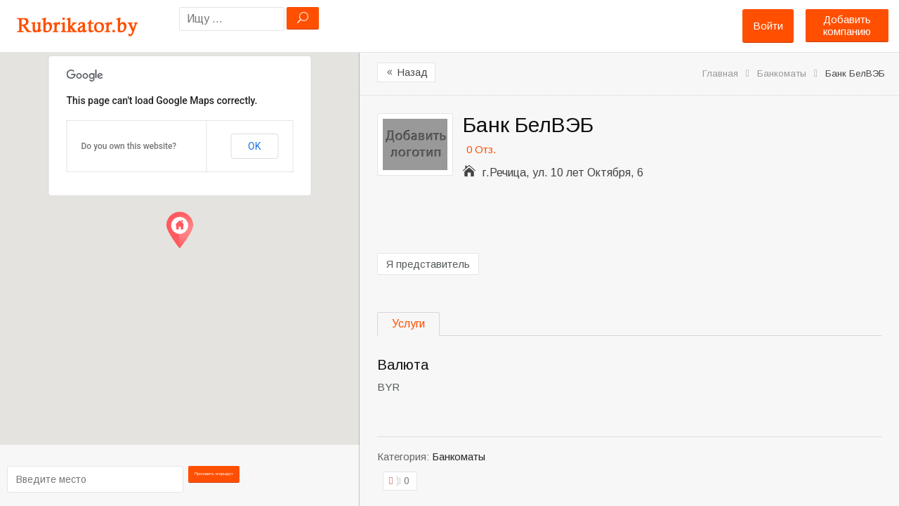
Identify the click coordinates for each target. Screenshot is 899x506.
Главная (720, 73)
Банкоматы (781, 73)
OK (254, 146)
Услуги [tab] (408, 324)
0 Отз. (481, 149)
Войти (768, 26)
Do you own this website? (129, 146)
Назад (406, 72)
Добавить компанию (847, 25)
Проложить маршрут (220, 478)
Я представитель (428, 264)
